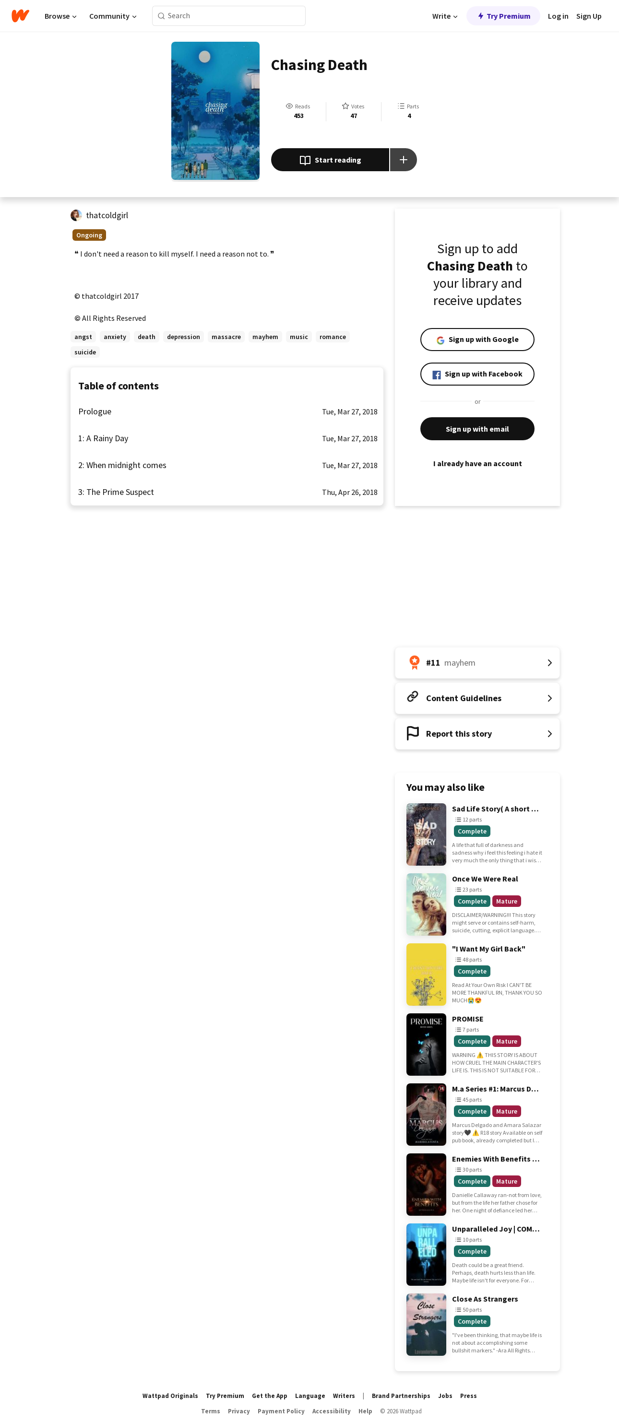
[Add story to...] (403, 159)
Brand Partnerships (401, 1396)
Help (365, 1411)
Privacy (239, 1411)
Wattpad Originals (170, 1396)
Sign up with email (477, 428)
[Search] (161, 16)
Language (310, 1396)
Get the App (269, 1396)
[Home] (20, 16)
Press (468, 1396)
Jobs (445, 1396)
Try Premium (503, 16)
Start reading (330, 160)
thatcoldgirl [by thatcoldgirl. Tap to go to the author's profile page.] (107, 215)
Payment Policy (281, 1411)
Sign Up (589, 16)
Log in (558, 16)
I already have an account (477, 463)
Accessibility (331, 1411)
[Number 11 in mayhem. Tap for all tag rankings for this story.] (477, 663)
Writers (344, 1396)
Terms (210, 1411)
